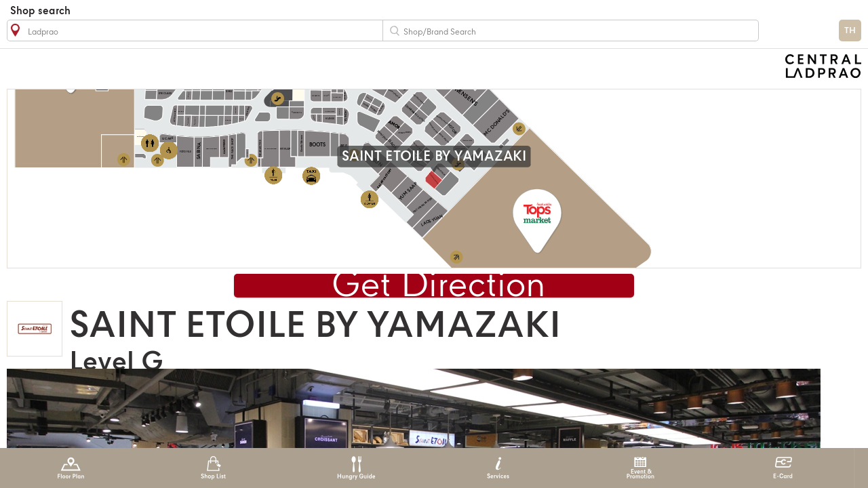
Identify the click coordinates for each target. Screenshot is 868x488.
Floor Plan (71, 468)
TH (850, 30)
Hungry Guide (355, 468)
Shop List (213, 468)
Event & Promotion (640, 468)
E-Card (783, 468)
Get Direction (439, 286)
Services (498, 468)
